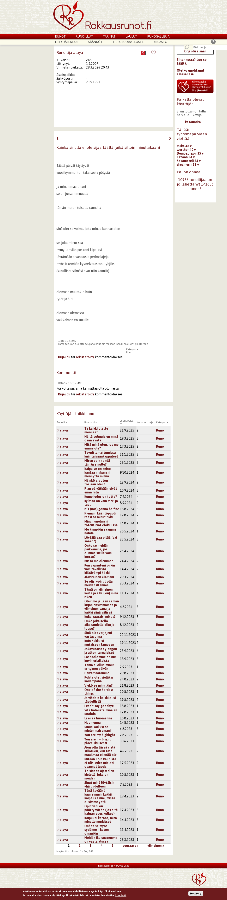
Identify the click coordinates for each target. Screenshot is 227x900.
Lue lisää (120, 895)
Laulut (131, 36)
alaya (62, 430)
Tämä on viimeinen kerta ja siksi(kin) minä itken (101, 593)
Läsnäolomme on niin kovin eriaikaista (100, 658)
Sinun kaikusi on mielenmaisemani (97, 728)
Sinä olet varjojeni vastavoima (98, 634)
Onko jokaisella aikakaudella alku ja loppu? (99, 624)
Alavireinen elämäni (99, 577)
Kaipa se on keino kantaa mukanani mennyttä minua (97, 472)
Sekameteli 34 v (189, 161)
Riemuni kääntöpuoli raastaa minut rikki (100, 515)
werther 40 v (186, 149)
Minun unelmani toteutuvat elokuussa (101, 523)
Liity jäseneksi (66, 42)
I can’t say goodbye (99, 706)
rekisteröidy (85, 357)
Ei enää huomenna (98, 718)
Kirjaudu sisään (195, 51)
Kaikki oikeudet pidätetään (132, 343)
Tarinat (109, 36)
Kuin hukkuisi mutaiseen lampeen (99, 642)
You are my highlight (99, 735)
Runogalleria (158, 36)
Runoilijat (84, 36)
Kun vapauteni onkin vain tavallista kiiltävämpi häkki (99, 569)
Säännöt (95, 42)
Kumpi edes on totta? (100, 496)
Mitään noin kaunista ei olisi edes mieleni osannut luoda (100, 762)
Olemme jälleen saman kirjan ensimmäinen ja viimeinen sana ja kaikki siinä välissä (101, 606)
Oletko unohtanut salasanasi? (190, 72)
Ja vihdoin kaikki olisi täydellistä (100, 699)
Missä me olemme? (98, 561)
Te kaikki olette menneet (96, 430)
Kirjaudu (64, 357)
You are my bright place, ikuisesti (97, 741)
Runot (60, 36)
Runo (129, 352)
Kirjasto (160, 42)
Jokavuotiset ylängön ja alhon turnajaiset (100, 650)
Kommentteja (145, 422)
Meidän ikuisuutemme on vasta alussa (100, 839)
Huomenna (92, 722)
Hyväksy (195, 893)
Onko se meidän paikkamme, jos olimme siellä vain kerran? (98, 551)
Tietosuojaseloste (127, 42)
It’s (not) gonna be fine (101, 509)
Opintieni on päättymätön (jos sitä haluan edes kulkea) (101, 809)
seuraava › (130, 845)
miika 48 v (184, 146)
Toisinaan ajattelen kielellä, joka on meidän (99, 774)
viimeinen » (155, 845)
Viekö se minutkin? (98, 685)
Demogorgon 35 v (190, 153)
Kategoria (162, 422)
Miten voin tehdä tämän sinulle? (97, 462)
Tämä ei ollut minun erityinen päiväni (99, 667)
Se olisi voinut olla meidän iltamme (98, 583)
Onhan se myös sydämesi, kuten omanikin (96, 829)
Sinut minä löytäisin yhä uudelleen (99, 784)
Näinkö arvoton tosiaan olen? (96, 482)
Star (79, 382)
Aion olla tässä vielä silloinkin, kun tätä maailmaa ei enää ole (100, 751)
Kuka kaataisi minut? (100, 617)
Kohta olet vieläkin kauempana (98, 679)
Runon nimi (91, 422)
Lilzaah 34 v (186, 157)
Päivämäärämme (96, 673)
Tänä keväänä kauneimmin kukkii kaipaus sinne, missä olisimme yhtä (99, 796)
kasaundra (193, 122)
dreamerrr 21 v (188, 164)
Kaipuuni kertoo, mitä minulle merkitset (100, 819)
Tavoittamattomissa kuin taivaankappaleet (101, 454)
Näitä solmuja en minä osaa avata (101, 438)
